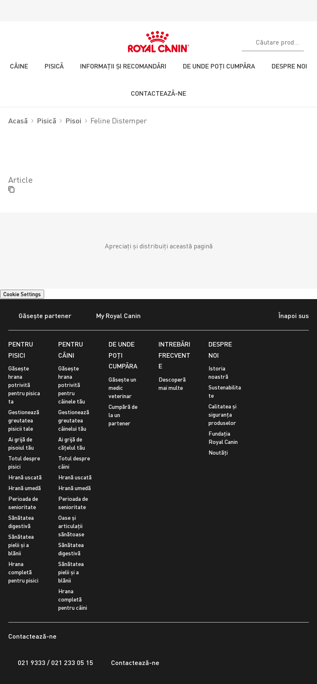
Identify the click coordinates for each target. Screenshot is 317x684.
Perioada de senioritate (23, 502)
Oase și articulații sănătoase (71, 526)
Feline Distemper (118, 120)
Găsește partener (39, 316)
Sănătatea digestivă (21, 521)
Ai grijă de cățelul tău (71, 443)
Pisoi (73, 120)
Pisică (46, 120)
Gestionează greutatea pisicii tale (23, 420)
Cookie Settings (22, 294)
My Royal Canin (113, 316)
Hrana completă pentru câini (72, 599)
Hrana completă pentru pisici (23, 572)
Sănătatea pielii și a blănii (21, 545)
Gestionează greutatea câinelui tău (73, 420)
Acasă (18, 120)
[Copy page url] (11, 190)
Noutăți (218, 452)
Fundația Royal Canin (223, 437)
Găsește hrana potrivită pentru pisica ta (24, 385)
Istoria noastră (218, 372)
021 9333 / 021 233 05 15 (50, 662)
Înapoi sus (286, 316)
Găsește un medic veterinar (122, 387)
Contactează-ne (130, 662)
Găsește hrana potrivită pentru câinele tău (71, 385)
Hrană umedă (24, 487)
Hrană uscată (25, 477)
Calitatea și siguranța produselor (222, 414)
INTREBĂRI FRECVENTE (174, 355)
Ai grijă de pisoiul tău (21, 443)
